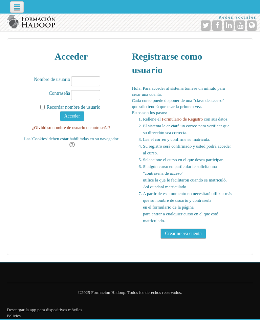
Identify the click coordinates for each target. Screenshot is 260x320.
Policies (14, 315)
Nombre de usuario (52, 79)
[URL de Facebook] (217, 25)
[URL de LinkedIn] (229, 25)
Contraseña (59, 93)
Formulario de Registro (182, 119)
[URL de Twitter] (206, 25)
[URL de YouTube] (240, 25)
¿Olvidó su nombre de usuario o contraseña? (71, 127)
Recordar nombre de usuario (74, 107)
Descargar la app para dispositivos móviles (44, 309)
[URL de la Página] (252, 25)
